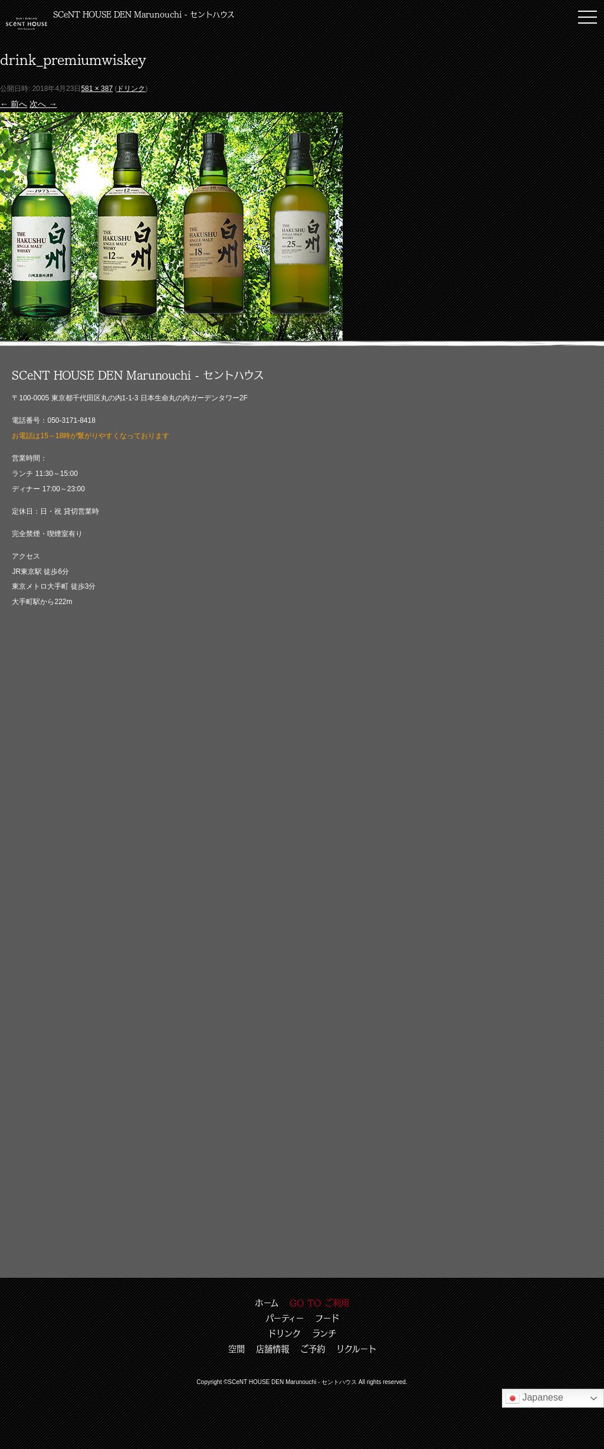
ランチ (324, 1333)
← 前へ (13, 104)
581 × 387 (97, 88)
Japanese (534, 1398)
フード (327, 1317)
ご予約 (312, 1348)
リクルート (356, 1348)
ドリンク (131, 88)
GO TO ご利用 (319, 1302)
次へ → (43, 104)
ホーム (266, 1302)
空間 (236, 1348)
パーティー (284, 1317)
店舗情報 (272, 1348)
